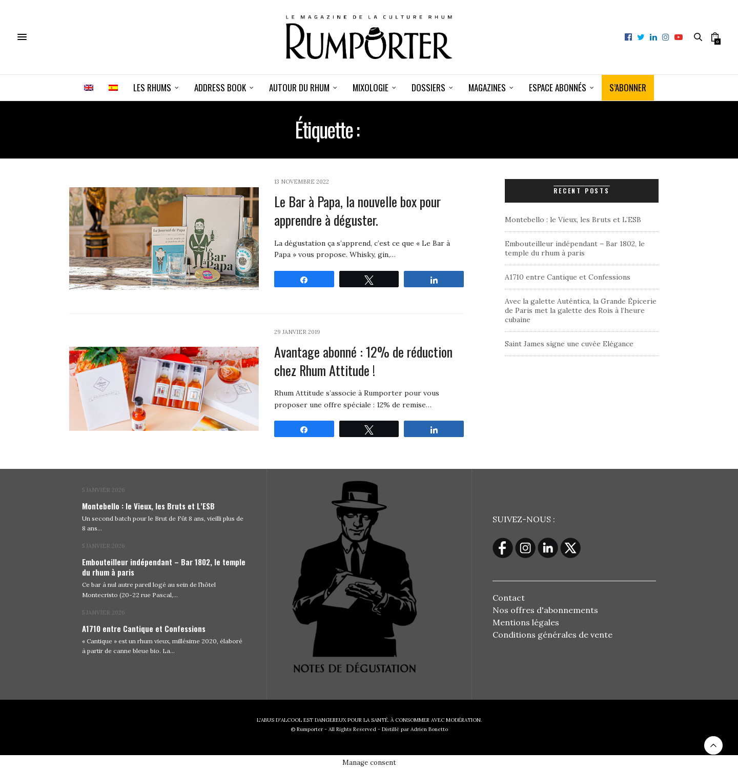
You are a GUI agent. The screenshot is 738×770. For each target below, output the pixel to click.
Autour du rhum (299, 87)
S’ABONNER (627, 87)
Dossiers (428, 87)
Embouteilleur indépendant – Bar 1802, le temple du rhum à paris (575, 248)
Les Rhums (152, 87)
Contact (509, 598)
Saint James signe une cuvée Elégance (569, 343)
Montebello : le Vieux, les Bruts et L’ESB (573, 219)
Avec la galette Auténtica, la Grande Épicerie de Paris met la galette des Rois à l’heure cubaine (581, 310)
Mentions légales (526, 622)
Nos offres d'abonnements (545, 610)
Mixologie (370, 87)
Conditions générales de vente (552, 634)
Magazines (487, 87)
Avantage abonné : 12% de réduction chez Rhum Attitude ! (363, 361)
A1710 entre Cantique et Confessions (567, 277)
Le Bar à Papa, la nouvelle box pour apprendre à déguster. (357, 210)
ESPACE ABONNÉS (557, 87)
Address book (220, 87)
